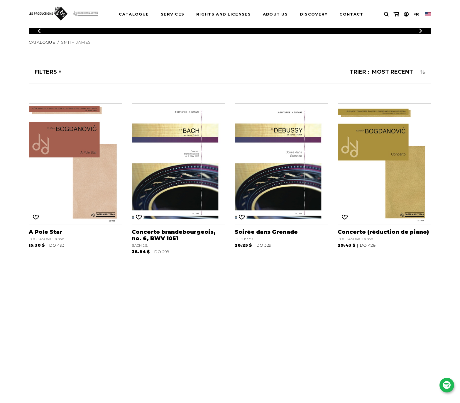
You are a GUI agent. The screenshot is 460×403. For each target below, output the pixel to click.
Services (172, 14)
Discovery (314, 14)
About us (275, 14)
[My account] (406, 14)
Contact (351, 14)
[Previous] (39, 31)
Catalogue (134, 14)
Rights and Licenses (223, 14)
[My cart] (396, 14)
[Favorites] (36, 217)
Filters (46, 72)
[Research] (386, 14)
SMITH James (76, 42)
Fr (416, 14)
